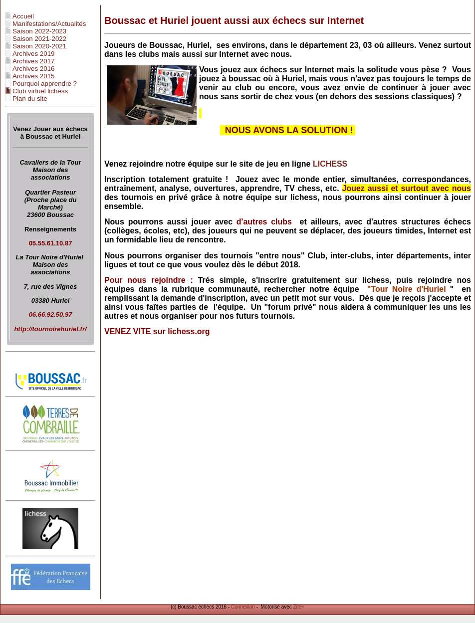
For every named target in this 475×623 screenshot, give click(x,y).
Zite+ (299, 607)
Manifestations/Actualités (49, 23)
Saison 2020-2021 (39, 46)
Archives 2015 (33, 76)
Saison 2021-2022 (39, 38)
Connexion (243, 607)
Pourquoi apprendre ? (44, 83)
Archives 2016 (33, 68)
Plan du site (29, 98)
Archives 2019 (33, 53)
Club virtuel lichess (40, 91)
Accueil (23, 16)
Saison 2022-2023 (39, 31)
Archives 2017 (33, 61)
